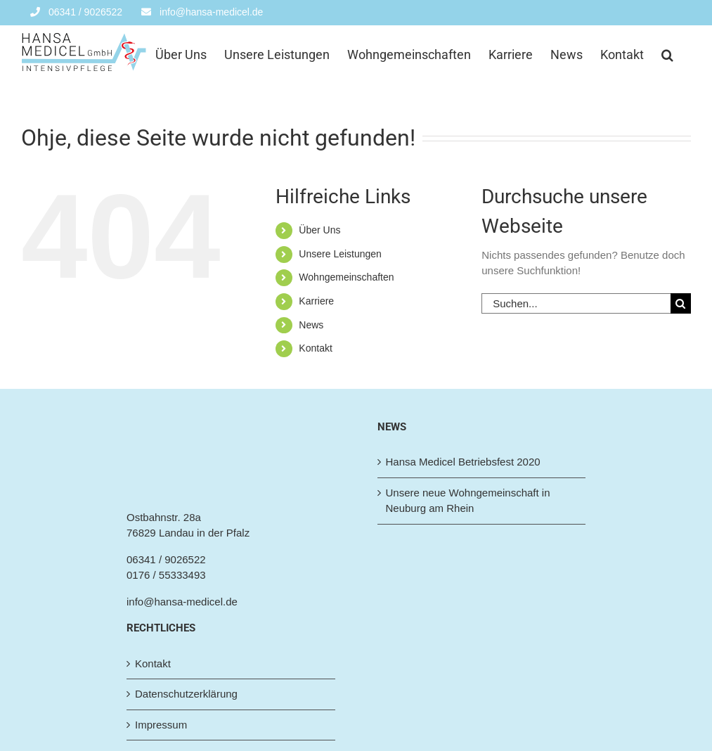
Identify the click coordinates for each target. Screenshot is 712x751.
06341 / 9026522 (166, 559)
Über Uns (319, 230)
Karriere (316, 301)
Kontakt (315, 348)
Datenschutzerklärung (186, 694)
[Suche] (681, 303)
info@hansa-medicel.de (182, 602)
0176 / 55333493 (166, 575)
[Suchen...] (576, 303)
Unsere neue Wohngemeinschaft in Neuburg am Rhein (468, 501)
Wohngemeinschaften (346, 277)
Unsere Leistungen (340, 253)
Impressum (161, 725)
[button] (667, 53)
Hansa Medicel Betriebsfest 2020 (463, 462)
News (311, 324)
